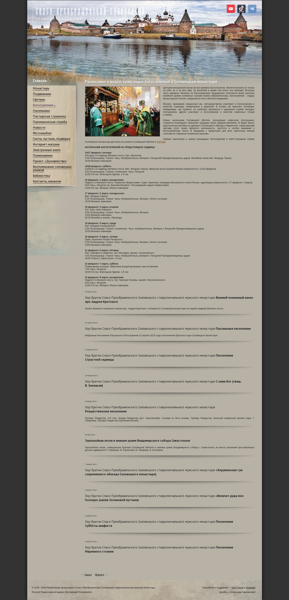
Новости (39, 127)
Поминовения (43, 155)
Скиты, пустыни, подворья (51, 138)
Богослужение (43, 105)
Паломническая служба (50, 122)
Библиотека (41, 175)
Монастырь (41, 88)
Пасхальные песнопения (168, 329)
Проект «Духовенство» (50, 161)
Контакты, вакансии (47, 181)
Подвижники (42, 94)
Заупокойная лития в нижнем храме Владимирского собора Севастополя (137, 441)
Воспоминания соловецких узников (52, 168)
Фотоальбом (42, 133)
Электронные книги (46, 150)
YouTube (161, 142)
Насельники (41, 110)
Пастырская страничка (49, 116)
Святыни (39, 99)
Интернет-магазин (46, 144)
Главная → (42, 80)
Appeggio (250, 587)
